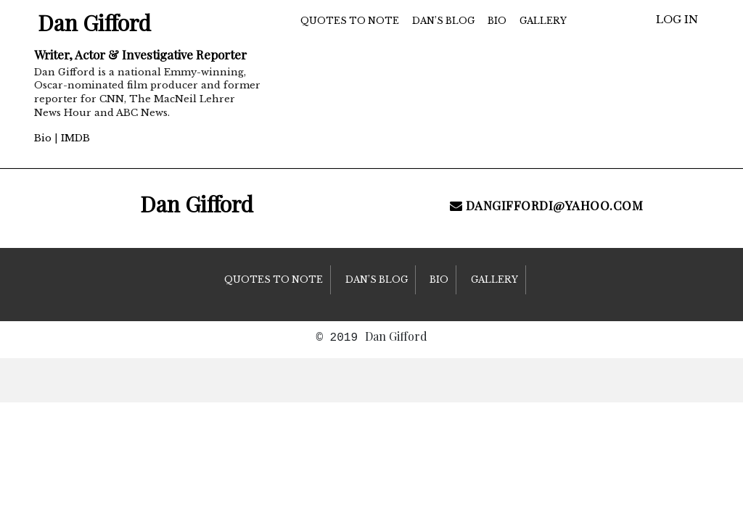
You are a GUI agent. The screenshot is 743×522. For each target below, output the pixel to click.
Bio (43, 138)
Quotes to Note (349, 20)
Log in (677, 19)
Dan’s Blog (443, 20)
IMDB (75, 138)
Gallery (543, 20)
